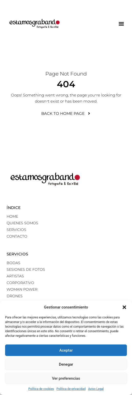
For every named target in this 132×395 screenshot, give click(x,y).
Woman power (22, 289)
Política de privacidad (71, 389)
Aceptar (66, 350)
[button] (124, 307)
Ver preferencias (66, 378)
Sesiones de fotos (26, 269)
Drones (15, 296)
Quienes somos (22, 223)
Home (12, 216)
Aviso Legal (96, 389)
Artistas (15, 276)
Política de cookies (41, 389)
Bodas (13, 263)
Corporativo (20, 282)
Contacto (17, 236)
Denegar (66, 364)
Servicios (16, 229)
